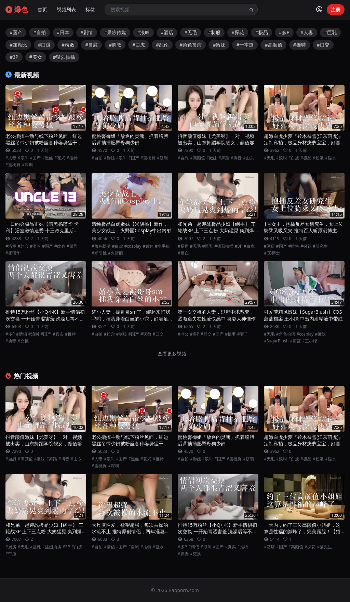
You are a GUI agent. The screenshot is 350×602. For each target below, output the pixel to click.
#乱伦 (162, 44)
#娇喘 (162, 158)
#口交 (323, 44)
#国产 (16, 32)
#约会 (23, 246)
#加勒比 (18, 44)
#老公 (183, 334)
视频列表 (66, 9)
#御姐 (109, 158)
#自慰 (91, 44)
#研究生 (320, 246)
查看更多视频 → (175, 353)
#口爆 (44, 44)
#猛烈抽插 (64, 57)
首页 (42, 9)
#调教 (115, 44)
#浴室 (10, 246)
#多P (284, 32)
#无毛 (190, 32)
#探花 (237, 32)
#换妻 (10, 341)
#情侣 (21, 334)
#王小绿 (309, 341)
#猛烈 (72, 246)
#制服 (214, 32)
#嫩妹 (219, 44)
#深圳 (27, 165)
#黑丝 (47, 158)
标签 (90, 9)
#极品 (261, 32)
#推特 (299, 44)
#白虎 (138, 44)
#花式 (59, 158)
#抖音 (236, 158)
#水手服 (162, 246)
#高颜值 (273, 44)
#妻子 (242, 334)
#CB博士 (272, 253)
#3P (14, 57)
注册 (335, 9)
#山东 (248, 158)
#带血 (183, 253)
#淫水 (330, 158)
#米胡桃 (99, 253)
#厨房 (183, 246)
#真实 (58, 334)
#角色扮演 (190, 44)
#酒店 (167, 32)
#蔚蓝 (295, 341)
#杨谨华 (13, 253)
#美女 (35, 57)
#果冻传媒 (115, 32)
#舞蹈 (223, 158)
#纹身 (59, 246)
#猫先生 (324, 547)
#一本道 (245, 44)
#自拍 (39, 32)
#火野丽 (115, 253)
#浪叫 (143, 32)
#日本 (63, 32)
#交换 (23, 341)
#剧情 (86, 32)
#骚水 (158, 547)
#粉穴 (109, 334)
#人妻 (306, 32)
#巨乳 (330, 32)
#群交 (206, 334)
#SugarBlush (276, 341)
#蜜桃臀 (13, 165)
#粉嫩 (68, 44)
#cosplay (133, 246)
